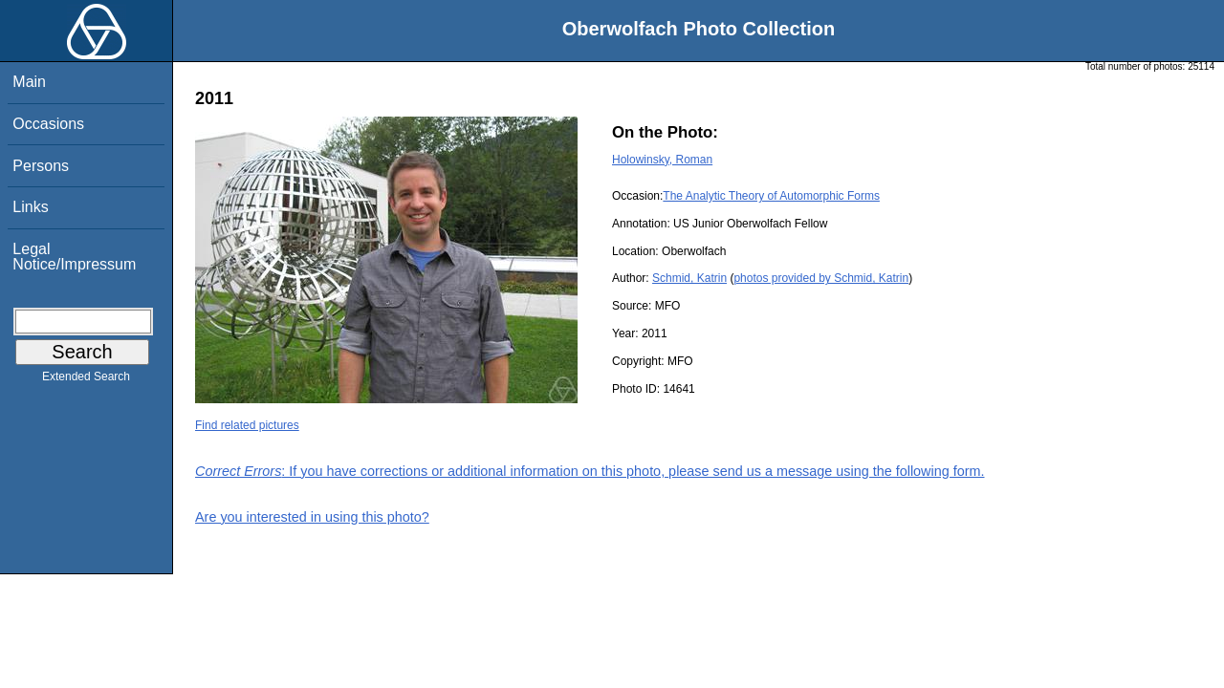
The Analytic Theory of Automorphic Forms (771, 196)
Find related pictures (247, 425)
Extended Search (86, 380)
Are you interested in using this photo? (312, 517)
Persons (40, 166)
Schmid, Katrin (689, 278)
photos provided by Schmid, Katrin (820, 278)
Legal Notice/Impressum (74, 256)
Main (29, 82)
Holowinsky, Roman (662, 159)
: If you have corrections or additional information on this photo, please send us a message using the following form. (590, 471)
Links (30, 207)
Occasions (48, 124)
